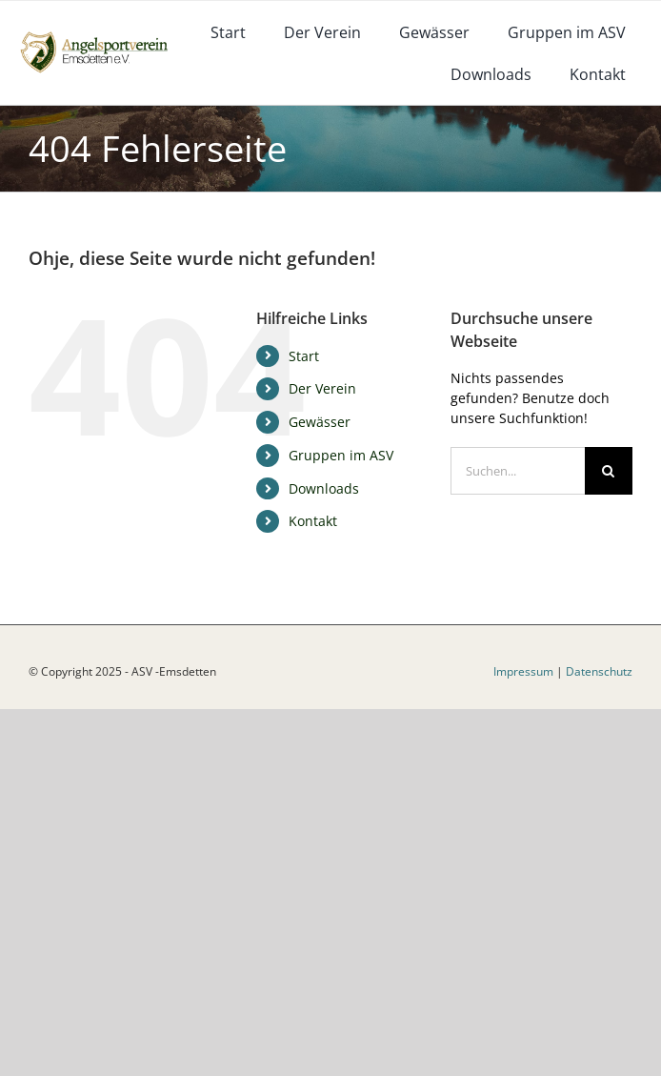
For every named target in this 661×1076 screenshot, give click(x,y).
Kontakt (313, 521)
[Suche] (608, 471)
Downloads (324, 488)
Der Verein (322, 388)
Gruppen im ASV (341, 455)
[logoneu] (101, 35)
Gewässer (320, 422)
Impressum (523, 671)
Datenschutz (599, 671)
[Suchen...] (518, 471)
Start (304, 356)
